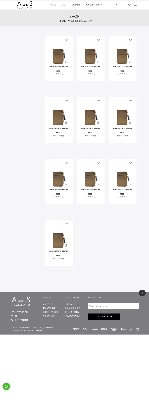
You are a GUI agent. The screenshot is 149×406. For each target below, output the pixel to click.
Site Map (69, 304)
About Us (47, 304)
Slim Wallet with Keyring (58, 67)
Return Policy (72, 312)
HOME (63, 21)
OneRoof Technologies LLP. (34, 330)
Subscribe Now (104, 317)
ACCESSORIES (75, 21)
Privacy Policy (72, 308)
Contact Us (49, 316)
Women (76, 4)
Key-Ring (88, 21)
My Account (49, 308)
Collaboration (72, 316)
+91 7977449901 (19, 320)
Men (64, 4)
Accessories (92, 4)
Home (53, 4)
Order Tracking (50, 312)
